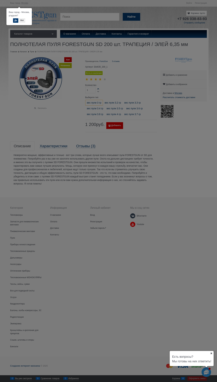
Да (15, 20)
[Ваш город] (211, 353)
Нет (22, 20)
